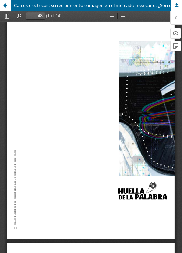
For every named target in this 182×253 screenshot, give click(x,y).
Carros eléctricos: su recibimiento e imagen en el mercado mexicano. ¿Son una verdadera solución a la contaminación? (98, 5)
